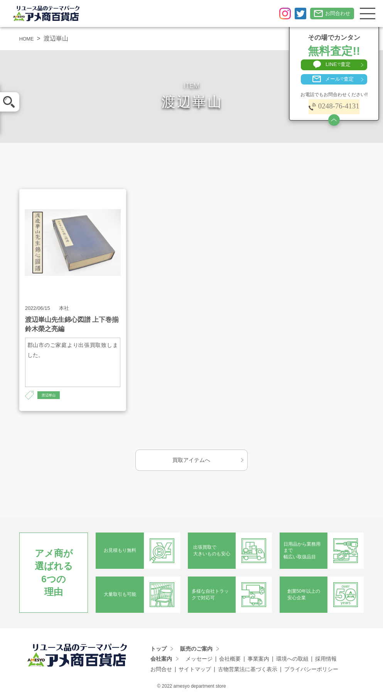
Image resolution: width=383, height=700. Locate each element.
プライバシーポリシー (311, 670)
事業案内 (258, 660)
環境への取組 (292, 660)
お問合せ (161, 670)
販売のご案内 (196, 650)
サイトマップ (195, 670)
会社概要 (230, 660)
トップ (158, 650)
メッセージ (199, 660)
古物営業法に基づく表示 (247, 670)
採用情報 (326, 660)
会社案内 (161, 660)
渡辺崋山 (51, 395)
